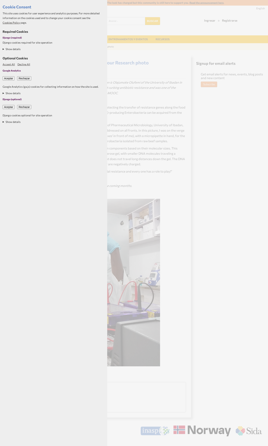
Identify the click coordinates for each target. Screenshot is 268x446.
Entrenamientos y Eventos (128, 39)
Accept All (9, 64)
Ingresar (209, 20)
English (260, 8)
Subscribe (209, 84)
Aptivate (258, 441)
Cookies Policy (11, 22)
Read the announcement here (206, 2)
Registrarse (229, 20)
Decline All (23, 64)
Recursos (163, 39)
